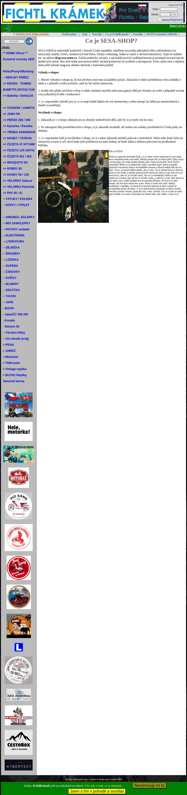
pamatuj (165, 19)
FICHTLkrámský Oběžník (161, 34)
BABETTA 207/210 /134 (18, 89)
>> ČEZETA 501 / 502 (17, 156)
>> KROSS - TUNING (17, 83)
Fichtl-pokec (69, 34)
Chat (84, 34)
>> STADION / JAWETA (19, 108)
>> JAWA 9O (11, 114)
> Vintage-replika (14, 369)
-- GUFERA (10, 266)
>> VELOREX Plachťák (18, 187)
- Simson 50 (11, 326)
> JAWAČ (9, 351)
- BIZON (8, 308)
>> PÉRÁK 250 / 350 (16, 120)
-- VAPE (8, 302)
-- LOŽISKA (11, 259)
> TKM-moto (11, 363)
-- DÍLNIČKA (11, 247)
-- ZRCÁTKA (11, 290)
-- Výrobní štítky (14, 332)
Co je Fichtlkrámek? (117, 34)
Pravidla (97, 34)
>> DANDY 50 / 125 (16, 174)
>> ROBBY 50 (12, 168)
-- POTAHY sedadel (16, 229)
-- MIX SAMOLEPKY (16, 223)
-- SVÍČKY (10, 278)
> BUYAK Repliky (15, 375)
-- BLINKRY (11, 284)
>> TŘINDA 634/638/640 (19, 132)
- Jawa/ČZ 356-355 (15, 314)
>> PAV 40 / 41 (12, 193)
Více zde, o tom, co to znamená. (103, 785)
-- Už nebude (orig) (16, 338)
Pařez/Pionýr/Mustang (18, 71)
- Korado (9, 320)
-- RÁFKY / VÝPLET (16, 205)
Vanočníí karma (13, 381)
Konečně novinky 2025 (18, 59)
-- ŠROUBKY (11, 253)
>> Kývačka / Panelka (17, 126)
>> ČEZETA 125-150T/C (19, 150)
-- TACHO (9, 296)
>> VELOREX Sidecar (17, 180)
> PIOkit (8, 344)
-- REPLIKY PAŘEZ (16, 77)
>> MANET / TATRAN (17, 138)
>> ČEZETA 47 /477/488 (19, 144)
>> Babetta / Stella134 (18, 95)
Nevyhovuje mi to (150, 785)
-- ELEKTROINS (14, 235)
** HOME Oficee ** (15, 53)
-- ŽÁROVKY (11, 272)
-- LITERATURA (13, 241)
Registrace (176, 19)
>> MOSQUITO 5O (15, 162)
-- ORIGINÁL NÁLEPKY (19, 217)
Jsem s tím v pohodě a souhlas (97, 791)
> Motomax (10, 357)
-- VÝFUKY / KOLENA (17, 199)
